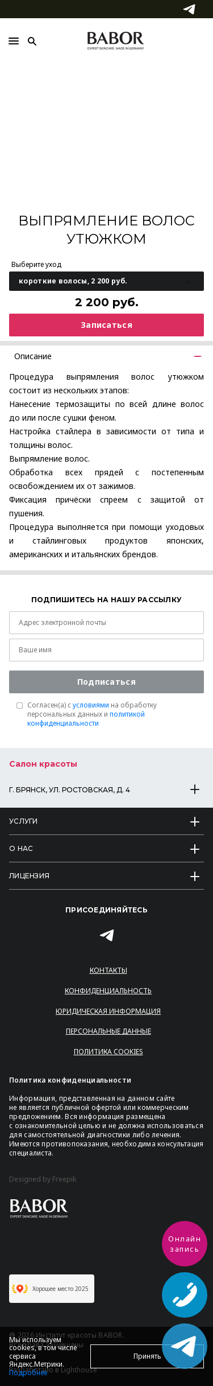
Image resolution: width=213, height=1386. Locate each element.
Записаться (106, 324)
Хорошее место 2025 (50, 1288)
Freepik (64, 1179)
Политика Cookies (108, 1051)
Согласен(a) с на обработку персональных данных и (92, 714)
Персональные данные (108, 1031)
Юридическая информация (108, 1011)
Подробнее (28, 1372)
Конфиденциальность (108, 991)
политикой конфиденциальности (86, 718)
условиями (91, 705)
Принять (147, 1356)
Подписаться (106, 681)
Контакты (108, 970)
